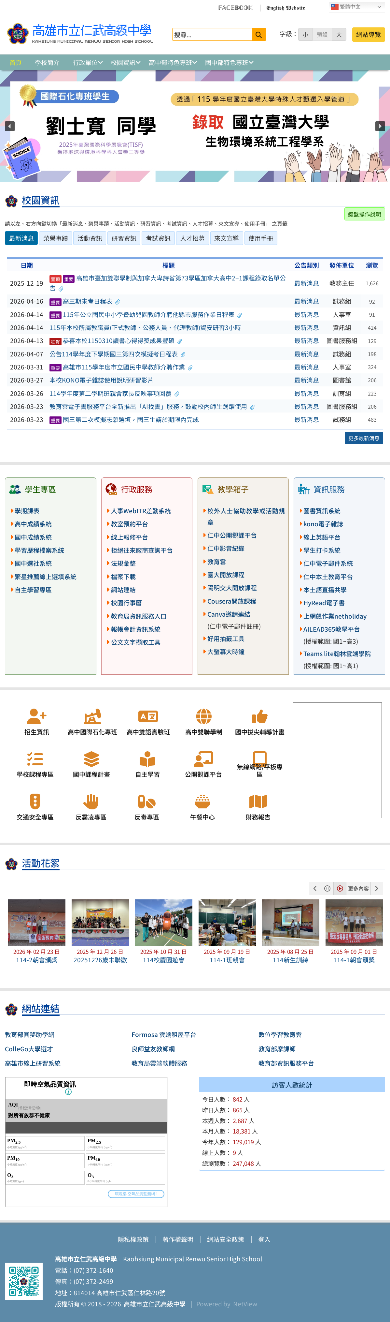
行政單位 (85, 62)
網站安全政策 (225, 1239)
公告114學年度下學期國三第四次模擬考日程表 (117, 353)
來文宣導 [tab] (226, 238)
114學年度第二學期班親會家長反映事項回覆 (114, 393)
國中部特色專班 (226, 62)
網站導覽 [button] (368, 34)
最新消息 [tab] (21, 238)
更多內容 (358, 888)
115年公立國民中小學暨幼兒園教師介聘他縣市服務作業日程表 (145, 314)
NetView (245, 1303)
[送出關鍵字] (259, 34)
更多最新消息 (364, 438)
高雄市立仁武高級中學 (153, 1303)
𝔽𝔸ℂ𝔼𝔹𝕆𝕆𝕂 (235, 7)
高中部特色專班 (170, 62)
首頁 (15, 62)
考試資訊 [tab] (158, 238)
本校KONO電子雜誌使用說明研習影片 (101, 379)
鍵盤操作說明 (364, 214)
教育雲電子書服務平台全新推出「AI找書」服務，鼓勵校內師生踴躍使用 (152, 406)
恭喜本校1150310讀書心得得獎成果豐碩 (115, 340)
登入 (264, 1239)
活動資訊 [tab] (89, 238)
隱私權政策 (133, 1239)
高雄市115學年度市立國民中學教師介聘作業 (121, 366)
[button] (10, 126)
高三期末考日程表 (84, 301)
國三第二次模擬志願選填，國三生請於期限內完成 (124, 419)
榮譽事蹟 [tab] (55, 238)
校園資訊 (123, 62)
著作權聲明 (177, 1239)
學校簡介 (47, 62)
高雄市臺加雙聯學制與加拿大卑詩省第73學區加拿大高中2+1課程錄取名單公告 (167, 283)
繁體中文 (346, 7)
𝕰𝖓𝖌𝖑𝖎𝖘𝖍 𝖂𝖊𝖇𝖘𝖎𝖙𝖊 (285, 7)
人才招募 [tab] (192, 238)
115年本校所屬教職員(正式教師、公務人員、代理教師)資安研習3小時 (145, 327)
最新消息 (306, 283)
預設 (322, 34)
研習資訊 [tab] (124, 238)
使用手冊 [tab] (260, 238)
